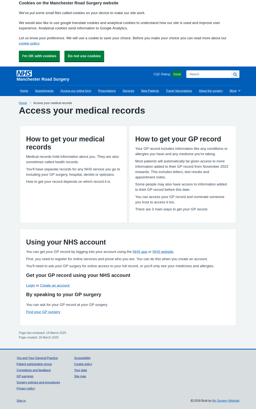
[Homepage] (84, 75)
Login (30, 285)
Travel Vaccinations (179, 90)
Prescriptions (107, 90)
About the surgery (211, 90)
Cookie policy (83, 364)
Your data (80, 370)
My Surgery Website (225, 400)
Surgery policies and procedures (38, 382)
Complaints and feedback (34, 370)
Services (128, 90)
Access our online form (76, 90)
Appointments (44, 90)
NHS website (162, 251)
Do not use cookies (84, 56)
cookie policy (29, 43)
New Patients (150, 90)
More (235, 90)
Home (24, 90)
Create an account (55, 285)
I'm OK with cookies (39, 56)
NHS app (140, 251)
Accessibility (82, 357)
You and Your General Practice (37, 357)
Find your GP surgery (43, 312)
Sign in (21, 400)
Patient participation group (34, 364)
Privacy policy (26, 388)
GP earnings (25, 376)
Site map (80, 376)
